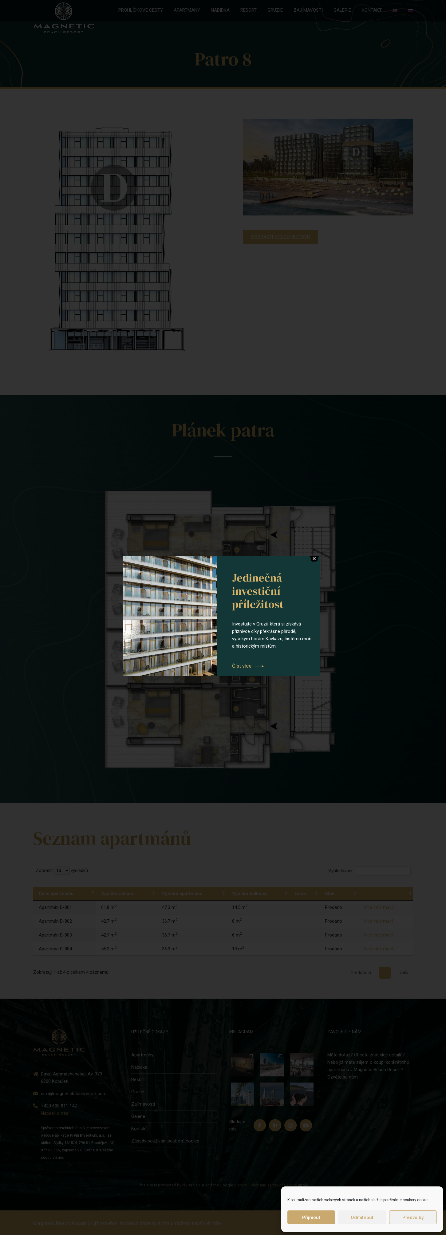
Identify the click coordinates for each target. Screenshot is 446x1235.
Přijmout (311, 1217)
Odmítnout (362, 1217)
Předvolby (413, 1217)
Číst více (241, 666)
